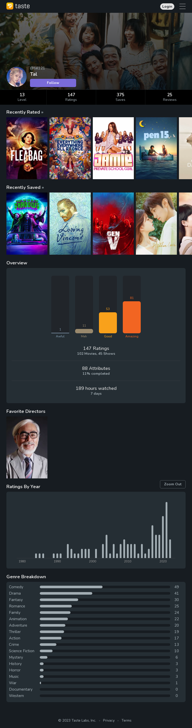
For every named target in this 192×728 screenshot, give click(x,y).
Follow (53, 82)
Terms (127, 720)
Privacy (109, 720)
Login (167, 6)
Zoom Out (172, 484)
